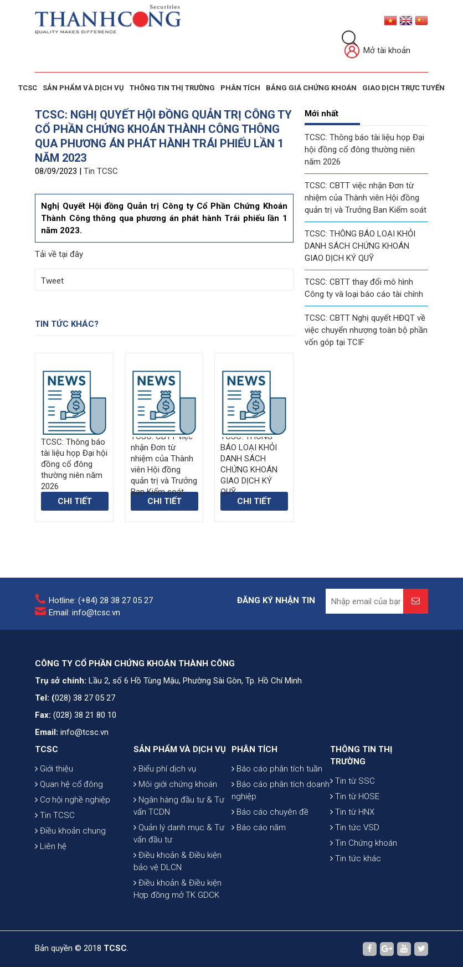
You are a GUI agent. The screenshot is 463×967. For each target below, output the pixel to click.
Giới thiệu (54, 769)
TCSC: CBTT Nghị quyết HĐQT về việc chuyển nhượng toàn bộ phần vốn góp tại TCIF (366, 330)
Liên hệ (50, 846)
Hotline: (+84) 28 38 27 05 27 (101, 600)
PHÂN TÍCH (254, 749)
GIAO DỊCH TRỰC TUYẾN (403, 88)
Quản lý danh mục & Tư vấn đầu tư (178, 833)
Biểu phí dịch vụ (164, 769)
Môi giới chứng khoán (175, 784)
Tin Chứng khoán (363, 843)
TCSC (27, 88)
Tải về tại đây (59, 254)
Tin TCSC (101, 171)
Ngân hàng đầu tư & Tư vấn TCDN (178, 806)
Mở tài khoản (377, 51)
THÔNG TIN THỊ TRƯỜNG (172, 88)
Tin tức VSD (354, 827)
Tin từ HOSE (354, 796)
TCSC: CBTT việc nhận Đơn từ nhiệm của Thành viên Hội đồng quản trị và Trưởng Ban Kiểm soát (365, 198)
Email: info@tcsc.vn (84, 613)
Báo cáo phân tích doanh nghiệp (281, 790)
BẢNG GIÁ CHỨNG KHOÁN (311, 88)
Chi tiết (75, 501)
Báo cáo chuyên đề (270, 812)
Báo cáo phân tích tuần (277, 769)
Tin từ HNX (352, 812)
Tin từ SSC (352, 781)
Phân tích (240, 88)
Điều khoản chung (70, 831)
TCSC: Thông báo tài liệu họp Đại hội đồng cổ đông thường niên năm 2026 (364, 149)
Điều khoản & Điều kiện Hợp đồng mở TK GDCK (177, 889)
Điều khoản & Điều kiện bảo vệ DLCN (177, 861)
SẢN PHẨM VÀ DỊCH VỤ (83, 88)
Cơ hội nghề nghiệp (72, 800)
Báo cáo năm (259, 827)
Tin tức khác (355, 858)
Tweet (52, 281)
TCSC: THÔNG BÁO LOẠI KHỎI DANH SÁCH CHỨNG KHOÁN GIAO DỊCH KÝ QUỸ (360, 246)
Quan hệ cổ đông (69, 784)
